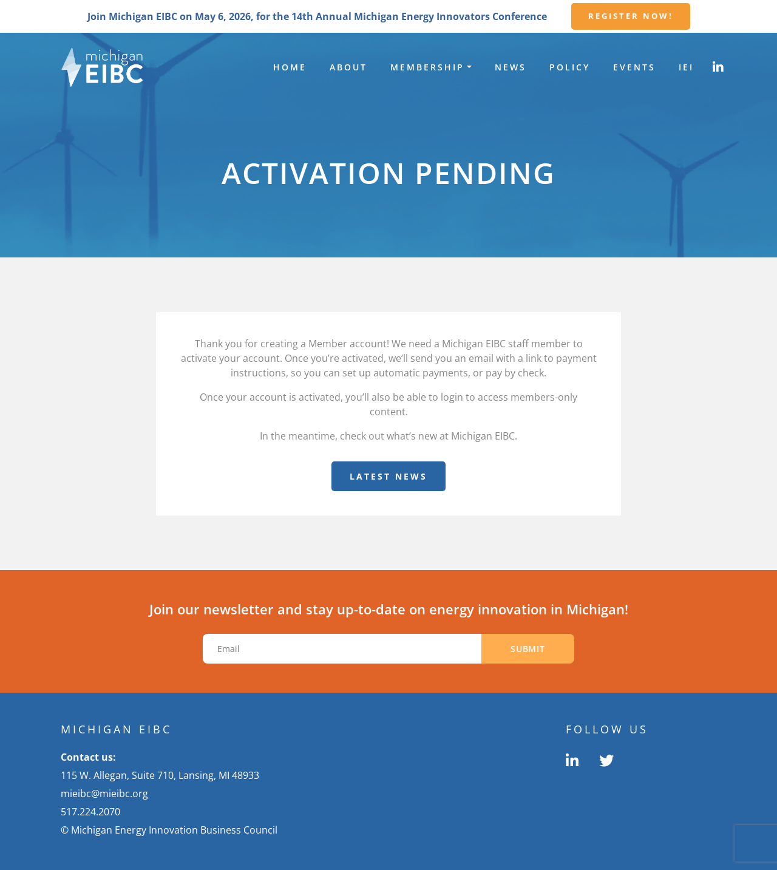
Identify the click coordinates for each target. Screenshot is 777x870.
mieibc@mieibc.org (104, 793)
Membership (427, 67)
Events (634, 67)
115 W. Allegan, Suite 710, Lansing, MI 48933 (160, 775)
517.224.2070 (90, 811)
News (510, 67)
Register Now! (630, 15)
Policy (569, 67)
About (348, 67)
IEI (686, 67)
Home (290, 67)
